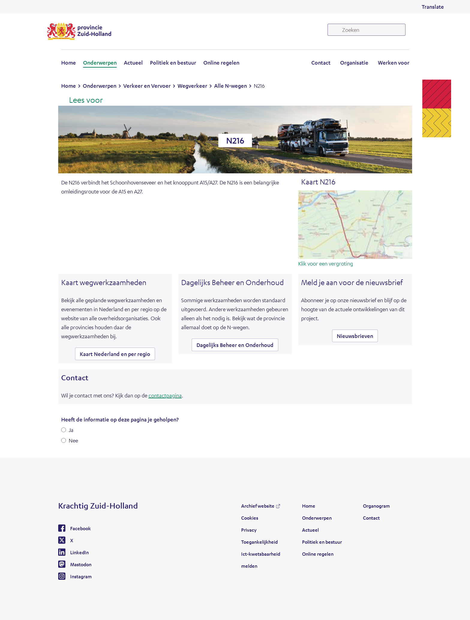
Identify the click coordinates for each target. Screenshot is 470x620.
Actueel (133, 62)
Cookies (249, 518)
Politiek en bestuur (173, 62)
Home (68, 62)
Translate (433, 6)
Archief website (257, 506)
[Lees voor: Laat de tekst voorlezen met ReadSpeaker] (82, 100)
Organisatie (354, 62)
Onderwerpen (100, 62)
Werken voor (393, 62)
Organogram (376, 506)
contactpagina (165, 395)
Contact (321, 62)
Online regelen (221, 62)
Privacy (248, 530)
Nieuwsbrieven (355, 336)
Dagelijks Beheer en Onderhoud (235, 345)
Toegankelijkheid (259, 542)
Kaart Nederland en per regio (115, 354)
